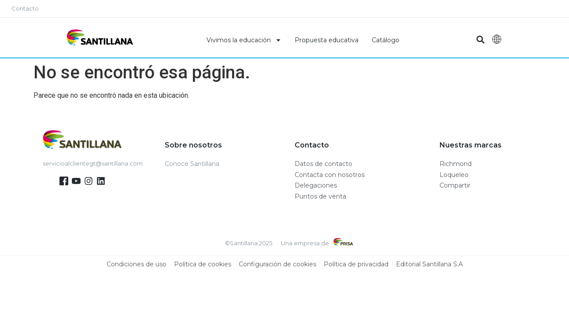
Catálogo (385, 40)
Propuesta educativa (326, 40)
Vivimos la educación (244, 40)
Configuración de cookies (277, 265)
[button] (480, 40)
